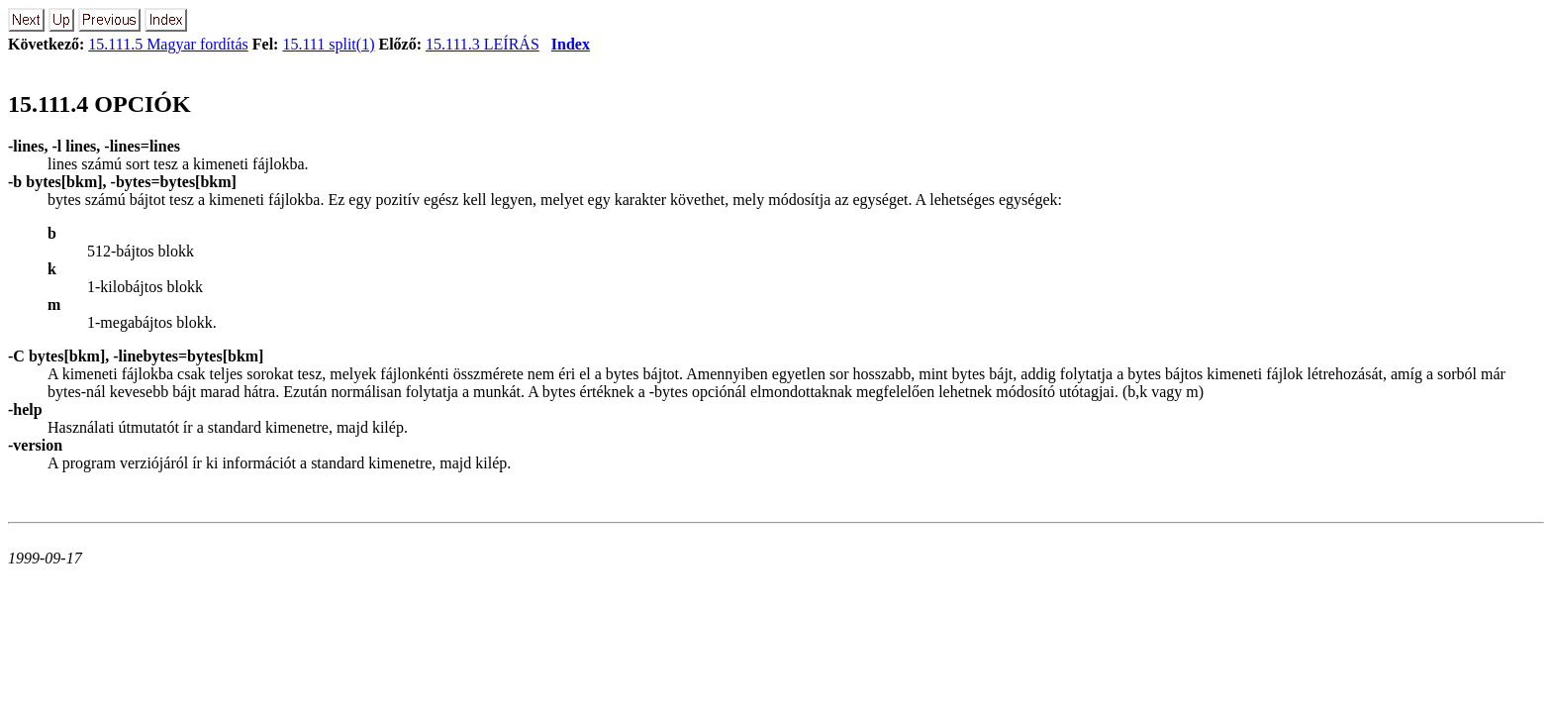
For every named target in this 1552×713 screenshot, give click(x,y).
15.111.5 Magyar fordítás (167, 44)
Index (570, 44)
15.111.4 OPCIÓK (99, 104)
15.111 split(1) (328, 44)
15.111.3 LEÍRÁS (482, 44)
